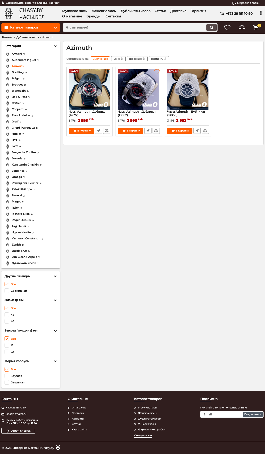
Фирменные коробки (151, 429)
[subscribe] (232, 414)
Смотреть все (143, 435)
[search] (140, 27)
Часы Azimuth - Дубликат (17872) (89, 115)
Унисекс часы (147, 423)
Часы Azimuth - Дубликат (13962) (139, 115)
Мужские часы (147, 407)
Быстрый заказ (98, 131)
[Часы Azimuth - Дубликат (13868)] (188, 89)
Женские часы (147, 413)
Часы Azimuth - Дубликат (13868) (188, 115)
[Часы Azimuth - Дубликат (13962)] (139, 89)
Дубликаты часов (149, 418)
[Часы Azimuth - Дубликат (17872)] (89, 89)
